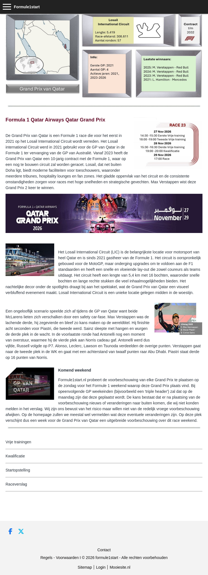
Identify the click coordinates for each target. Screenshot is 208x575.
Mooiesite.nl (120, 567)
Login (100, 567)
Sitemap (85, 567)
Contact (104, 550)
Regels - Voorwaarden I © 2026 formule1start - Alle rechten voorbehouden (104, 557)
